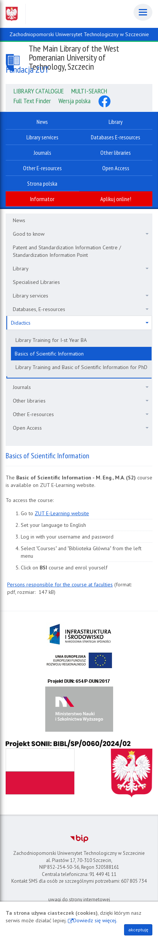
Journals (81, 387)
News (19, 220)
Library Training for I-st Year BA (51, 340)
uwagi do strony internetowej (79, 899)
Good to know (81, 233)
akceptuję (138, 929)
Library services (81, 295)
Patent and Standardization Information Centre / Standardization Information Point (67, 251)
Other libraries (81, 400)
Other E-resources (81, 414)
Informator (42, 199)
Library (81, 268)
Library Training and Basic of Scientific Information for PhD (81, 367)
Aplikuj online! (115, 199)
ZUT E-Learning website (62, 513)
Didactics (80, 322)
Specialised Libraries (36, 282)
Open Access (81, 427)
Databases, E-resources (81, 309)
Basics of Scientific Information (49, 353)
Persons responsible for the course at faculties (60, 584)
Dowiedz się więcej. (95, 920)
